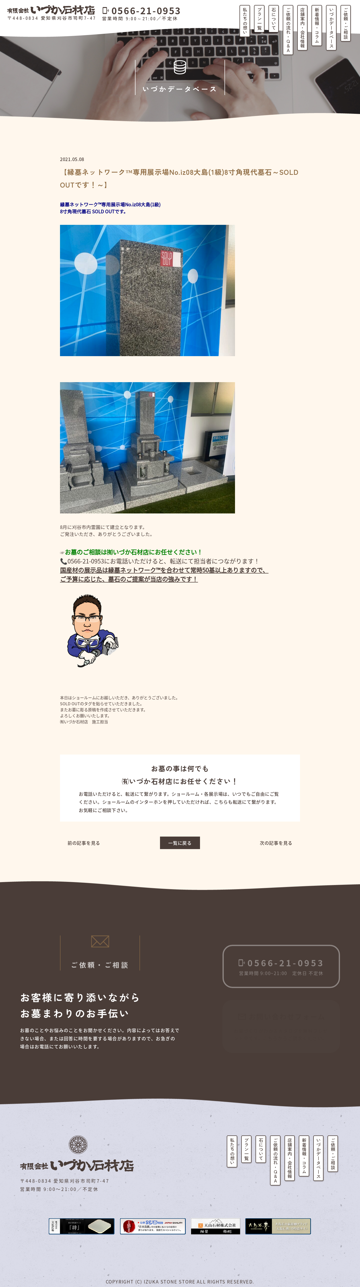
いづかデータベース (331, 28)
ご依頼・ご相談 (345, 23)
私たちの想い (245, 21)
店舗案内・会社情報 (302, 28)
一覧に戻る (180, 843)
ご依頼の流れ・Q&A (288, 30)
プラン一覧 (259, 19)
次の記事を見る (276, 843)
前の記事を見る (84, 843)
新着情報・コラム (317, 26)
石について (273, 19)
